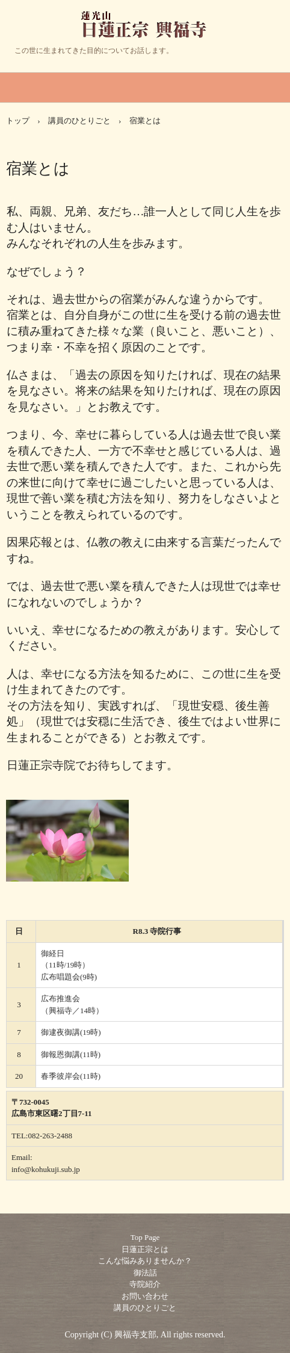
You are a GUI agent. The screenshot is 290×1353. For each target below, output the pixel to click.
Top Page (145, 1237)
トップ (17, 120)
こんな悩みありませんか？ (145, 1260)
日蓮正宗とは (145, 1249)
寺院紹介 (145, 1284)
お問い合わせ (145, 1296)
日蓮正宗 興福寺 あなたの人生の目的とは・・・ (145, 36)
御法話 (145, 1272)
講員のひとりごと (79, 120)
